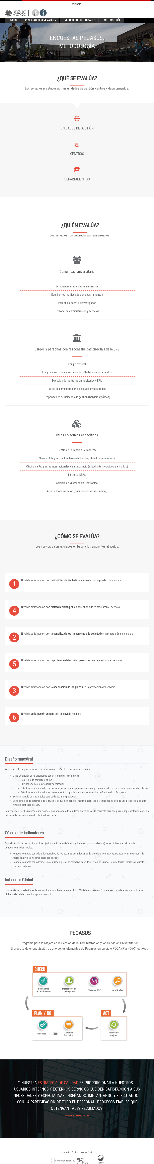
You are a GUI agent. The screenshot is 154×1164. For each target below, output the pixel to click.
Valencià (76, 4)
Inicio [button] (13, 20)
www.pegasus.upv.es (77, 1115)
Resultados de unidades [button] (80, 20)
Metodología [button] (112, 20)
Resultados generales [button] (40, 20)
